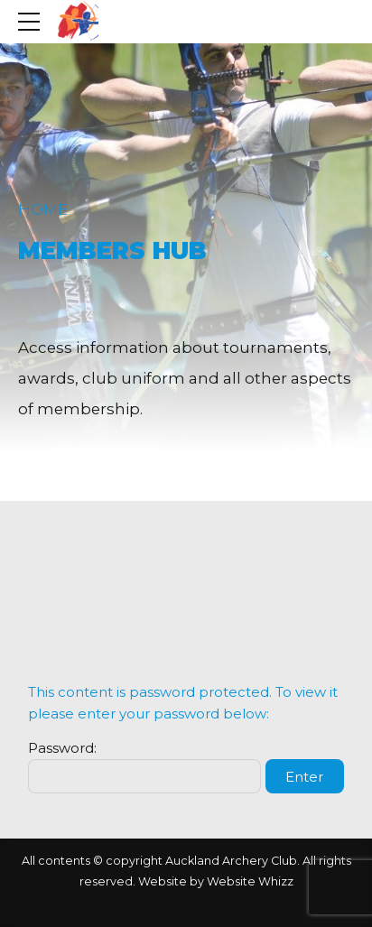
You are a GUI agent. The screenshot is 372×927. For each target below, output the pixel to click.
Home (43, 209)
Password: (144, 766)
